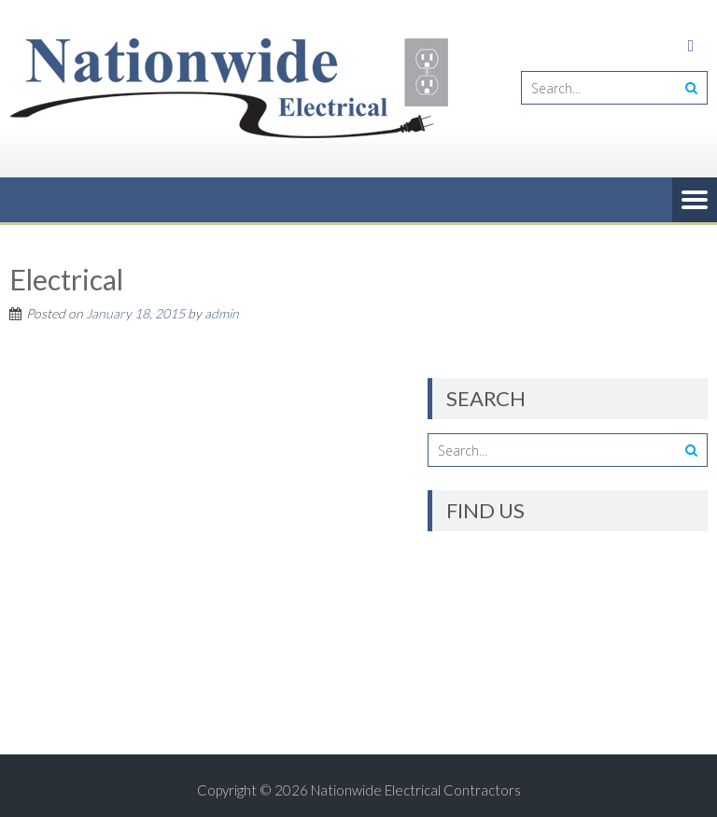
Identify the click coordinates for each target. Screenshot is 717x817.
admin (221, 313)
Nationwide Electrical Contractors (416, 790)
